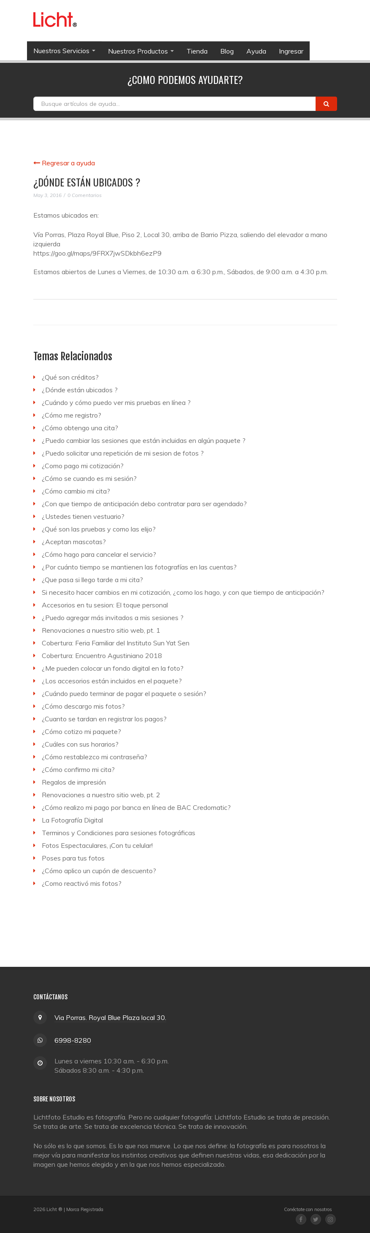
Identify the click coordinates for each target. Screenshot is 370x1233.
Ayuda (256, 51)
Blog (227, 51)
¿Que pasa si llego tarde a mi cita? (92, 579)
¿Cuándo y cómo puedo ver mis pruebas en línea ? (116, 402)
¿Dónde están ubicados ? (80, 390)
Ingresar (291, 51)
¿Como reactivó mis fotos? (82, 883)
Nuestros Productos (141, 51)
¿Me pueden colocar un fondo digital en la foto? (113, 668)
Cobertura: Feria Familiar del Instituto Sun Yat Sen (115, 643)
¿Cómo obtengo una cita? (80, 428)
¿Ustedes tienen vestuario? (83, 516)
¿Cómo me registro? (71, 415)
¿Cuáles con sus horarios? (80, 744)
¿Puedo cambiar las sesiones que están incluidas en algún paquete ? (144, 440)
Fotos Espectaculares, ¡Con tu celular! (97, 845)
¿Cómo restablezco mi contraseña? (94, 757)
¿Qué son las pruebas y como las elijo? (99, 529)
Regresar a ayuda (64, 163)
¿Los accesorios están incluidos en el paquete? (112, 681)
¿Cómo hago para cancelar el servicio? (99, 554)
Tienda (197, 51)
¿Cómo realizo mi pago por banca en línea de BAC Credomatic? (136, 807)
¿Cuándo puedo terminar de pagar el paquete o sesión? (124, 693)
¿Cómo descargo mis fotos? (83, 706)
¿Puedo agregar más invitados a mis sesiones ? (113, 617)
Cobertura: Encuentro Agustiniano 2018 (102, 655)
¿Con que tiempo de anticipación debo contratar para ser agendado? (144, 503)
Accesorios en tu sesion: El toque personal (105, 605)
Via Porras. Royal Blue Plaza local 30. (110, 1017)
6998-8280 (72, 1040)
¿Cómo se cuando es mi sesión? (89, 478)
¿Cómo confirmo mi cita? (78, 769)
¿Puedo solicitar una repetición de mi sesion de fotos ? (123, 453)
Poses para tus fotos (73, 858)
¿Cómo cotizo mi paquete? (81, 731)
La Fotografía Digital (72, 820)
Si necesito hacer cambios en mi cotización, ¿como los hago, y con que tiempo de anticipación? (183, 592)
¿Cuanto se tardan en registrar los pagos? (104, 719)
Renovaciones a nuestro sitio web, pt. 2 (101, 795)
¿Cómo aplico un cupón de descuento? (99, 870)
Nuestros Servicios (64, 50)
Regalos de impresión (74, 782)
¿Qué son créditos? (70, 377)
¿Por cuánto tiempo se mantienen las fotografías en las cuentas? (139, 567)
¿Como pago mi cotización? (83, 465)
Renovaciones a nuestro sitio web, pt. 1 (101, 630)
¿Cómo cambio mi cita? (76, 491)
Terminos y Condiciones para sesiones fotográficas (118, 832)
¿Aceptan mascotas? (74, 541)
